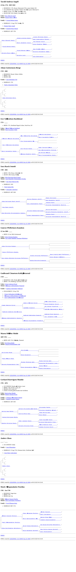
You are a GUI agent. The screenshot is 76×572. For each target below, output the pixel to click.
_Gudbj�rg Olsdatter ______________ (33, 325)
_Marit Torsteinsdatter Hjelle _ (47, 163)
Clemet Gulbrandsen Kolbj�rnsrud (13, 310)
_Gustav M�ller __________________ (49, 387)
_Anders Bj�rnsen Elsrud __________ (33, 319)
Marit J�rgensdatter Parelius (11, 551)
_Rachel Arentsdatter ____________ (49, 390)
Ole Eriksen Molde (9, 361)
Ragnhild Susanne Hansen (12, 420)
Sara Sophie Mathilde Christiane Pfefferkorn (16, 251)
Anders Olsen (6, 492)
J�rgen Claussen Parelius (11, 527)
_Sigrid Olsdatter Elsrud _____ (53, 320)
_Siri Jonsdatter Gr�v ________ (53, 334)
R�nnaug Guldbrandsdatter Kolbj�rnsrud (15, 312)
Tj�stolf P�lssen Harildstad (12, 135)
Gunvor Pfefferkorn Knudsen (10, 266)
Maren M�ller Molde (8, 378)
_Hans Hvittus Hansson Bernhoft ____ (50, 560)
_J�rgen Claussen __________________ (51, 540)
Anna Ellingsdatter (10, 472)
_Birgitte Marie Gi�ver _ (8, 55)
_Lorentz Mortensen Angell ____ (42, 37)
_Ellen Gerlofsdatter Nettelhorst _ (11, 558)
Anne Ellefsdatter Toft (11, 82)
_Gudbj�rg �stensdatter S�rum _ (54, 326)
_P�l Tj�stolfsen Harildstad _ (29, 142)
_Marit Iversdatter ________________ (50, 543)
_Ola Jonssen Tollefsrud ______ (53, 323)
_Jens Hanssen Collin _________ (42, 42)
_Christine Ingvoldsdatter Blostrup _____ (57, 215)
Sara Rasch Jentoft (8, 218)
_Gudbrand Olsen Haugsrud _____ (53, 332)
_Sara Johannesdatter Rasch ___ (36, 213)
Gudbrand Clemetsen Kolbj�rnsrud (12, 329)
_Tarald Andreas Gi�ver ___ (24, 52)
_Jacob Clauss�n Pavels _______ (48, 443)
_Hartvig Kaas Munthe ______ (9, 433)
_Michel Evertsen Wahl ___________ (49, 381)
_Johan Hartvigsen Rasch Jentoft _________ (13, 211)
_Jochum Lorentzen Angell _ (24, 38)
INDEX (2, 63)
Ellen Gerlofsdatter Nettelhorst (13, 529)
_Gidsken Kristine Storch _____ (48, 451)
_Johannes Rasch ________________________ (57, 212)
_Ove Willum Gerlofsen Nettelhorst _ (50, 554)
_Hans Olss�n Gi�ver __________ (42, 51)
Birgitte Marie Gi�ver (11, 17)
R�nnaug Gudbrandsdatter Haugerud (14, 302)
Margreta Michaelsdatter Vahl (12, 362)
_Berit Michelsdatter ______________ (50, 562)
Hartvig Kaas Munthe (10, 414)
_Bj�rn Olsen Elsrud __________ (53, 318)
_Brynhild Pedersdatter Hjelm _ (48, 446)
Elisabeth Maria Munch (12, 28)
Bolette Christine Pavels (11, 416)
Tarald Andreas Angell (9, 48)
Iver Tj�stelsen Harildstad (10, 152)
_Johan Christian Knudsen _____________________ (15, 259)
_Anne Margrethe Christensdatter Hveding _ (13, 225)
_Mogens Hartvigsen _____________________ (57, 206)
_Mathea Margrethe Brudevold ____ (39, 276)
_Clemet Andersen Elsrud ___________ (11, 322)
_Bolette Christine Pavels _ (9, 447)
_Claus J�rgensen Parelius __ (31, 541)
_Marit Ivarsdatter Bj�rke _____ (47, 144)
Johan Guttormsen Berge (9, 103)
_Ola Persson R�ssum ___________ (47, 161)
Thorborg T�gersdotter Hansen (14, 419)
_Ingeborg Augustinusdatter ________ (50, 548)
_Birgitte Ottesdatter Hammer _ (42, 54)
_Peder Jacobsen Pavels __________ (28, 444)
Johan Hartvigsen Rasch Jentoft (13, 186)
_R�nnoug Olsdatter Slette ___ (29, 162)
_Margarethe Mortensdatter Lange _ (49, 384)
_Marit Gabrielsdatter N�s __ (31, 547)
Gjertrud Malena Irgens (12, 20)
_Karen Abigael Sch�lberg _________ (60, 272)
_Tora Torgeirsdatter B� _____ (29, 148)
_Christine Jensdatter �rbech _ (48, 432)
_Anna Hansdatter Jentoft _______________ (57, 209)
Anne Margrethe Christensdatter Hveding (15, 187)
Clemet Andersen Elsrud (11, 300)
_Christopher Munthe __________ (48, 429)
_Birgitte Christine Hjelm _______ (28, 450)
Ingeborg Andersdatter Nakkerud (14, 305)
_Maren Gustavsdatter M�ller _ (30, 388)
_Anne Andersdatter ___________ (42, 59)
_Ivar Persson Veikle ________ (28, 156)
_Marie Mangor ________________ (48, 437)
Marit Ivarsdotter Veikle (11, 136)
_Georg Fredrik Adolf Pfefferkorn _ (60, 269)
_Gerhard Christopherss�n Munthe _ (28, 430)
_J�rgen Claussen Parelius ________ (11, 544)
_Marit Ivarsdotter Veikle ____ (10, 159)
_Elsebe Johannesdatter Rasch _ (36, 227)
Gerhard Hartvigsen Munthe (10, 440)
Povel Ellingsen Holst (11, 531)
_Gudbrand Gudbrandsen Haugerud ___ (33, 333)
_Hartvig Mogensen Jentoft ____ (36, 208)
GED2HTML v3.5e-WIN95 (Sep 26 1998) (20, 66)
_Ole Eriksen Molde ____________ (10, 371)
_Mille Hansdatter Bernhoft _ (30, 561)
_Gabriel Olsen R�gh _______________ (51, 546)
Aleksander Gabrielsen (11, 198)
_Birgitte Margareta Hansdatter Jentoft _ (57, 223)
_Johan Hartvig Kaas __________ (48, 434)
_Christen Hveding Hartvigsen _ (36, 222)
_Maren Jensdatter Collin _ (24, 44)
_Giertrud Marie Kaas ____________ (28, 436)
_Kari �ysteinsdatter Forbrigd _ (47, 158)
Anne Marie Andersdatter (10, 477)
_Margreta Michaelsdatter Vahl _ (10, 385)
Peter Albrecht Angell (10, 16)
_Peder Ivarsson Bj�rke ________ (47, 155)
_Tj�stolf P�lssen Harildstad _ (11, 145)
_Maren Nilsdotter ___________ (29, 374)
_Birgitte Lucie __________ (24, 58)
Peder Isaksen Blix (9, 195)
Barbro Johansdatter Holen (11, 88)
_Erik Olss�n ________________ (30, 369)
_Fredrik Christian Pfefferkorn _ (39, 271)
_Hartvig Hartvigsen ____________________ (57, 220)
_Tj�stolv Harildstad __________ (47, 141)
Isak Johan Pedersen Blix (12, 190)
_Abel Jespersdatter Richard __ (42, 40)
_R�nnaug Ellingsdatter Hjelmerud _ (33, 339)
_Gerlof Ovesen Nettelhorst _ (30, 555)
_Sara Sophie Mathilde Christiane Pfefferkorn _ (15, 273)
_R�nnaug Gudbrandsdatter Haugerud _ (12, 336)
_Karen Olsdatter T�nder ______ (42, 45)
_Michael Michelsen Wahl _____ (29, 383)
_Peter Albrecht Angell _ (8, 41)
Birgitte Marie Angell (9, 26)
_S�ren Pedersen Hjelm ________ (48, 448)
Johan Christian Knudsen (11, 249)
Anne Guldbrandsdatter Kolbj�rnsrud (13, 314)
